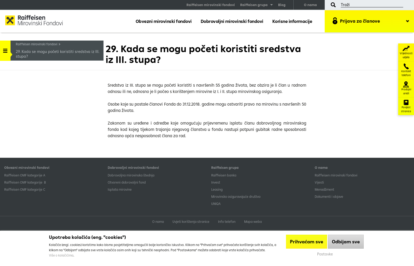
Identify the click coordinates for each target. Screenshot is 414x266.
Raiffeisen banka (223, 175)
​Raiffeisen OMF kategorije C (24, 189)
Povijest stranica (406, 106)
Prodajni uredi (406, 88)
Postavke (325, 254)
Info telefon (226, 221)
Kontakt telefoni (406, 70)
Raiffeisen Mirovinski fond (38, 21)
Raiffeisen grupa (254, 5)
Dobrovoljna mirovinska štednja (131, 175)
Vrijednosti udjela (406, 52)
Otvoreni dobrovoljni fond (127, 182)
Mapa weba (253, 221)
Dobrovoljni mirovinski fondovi (232, 21)
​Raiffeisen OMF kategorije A (24, 175)
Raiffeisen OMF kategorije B (25, 182)
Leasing (217, 189)
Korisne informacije (292, 21)
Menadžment (324, 189)
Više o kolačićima (61, 255)
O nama (310, 5)
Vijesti (319, 182)
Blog (281, 5)
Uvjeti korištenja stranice (190, 221)
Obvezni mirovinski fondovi (164, 21)
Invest (215, 182)
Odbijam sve (346, 242)
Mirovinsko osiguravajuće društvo (236, 196)
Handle (5, 49)
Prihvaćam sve (306, 242)
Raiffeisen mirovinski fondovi (210, 5)
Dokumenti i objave (329, 196)
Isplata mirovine (120, 189)
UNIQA (216, 203)
